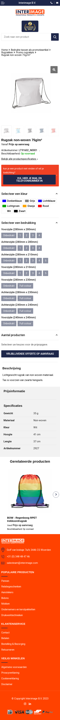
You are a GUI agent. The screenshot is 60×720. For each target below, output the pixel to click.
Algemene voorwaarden (14, 667)
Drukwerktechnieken (12, 615)
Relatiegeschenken (11, 586)
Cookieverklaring (10, 678)
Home (4, 49)
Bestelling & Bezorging (13, 644)
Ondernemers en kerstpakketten (18, 609)
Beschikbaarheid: (20, 529)
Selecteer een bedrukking (18, 223)
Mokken (5, 603)
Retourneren (7, 649)
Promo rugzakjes (25, 52)
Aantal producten (13, 335)
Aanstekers (7, 592)
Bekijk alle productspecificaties (19, 159)
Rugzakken (7, 52)
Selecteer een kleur (14, 194)
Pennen (5, 581)
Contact (5, 632)
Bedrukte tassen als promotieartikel (29, 49)
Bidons (5, 598)
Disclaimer (6, 684)
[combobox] (26, 37)
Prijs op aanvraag (20, 525)
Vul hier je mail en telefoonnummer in (29, 179)
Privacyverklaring (10, 672)
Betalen (5, 638)
